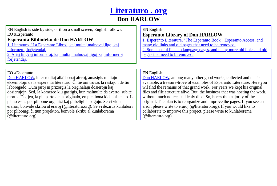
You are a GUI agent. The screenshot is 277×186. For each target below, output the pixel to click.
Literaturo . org (138, 10)
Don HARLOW (20, 77)
